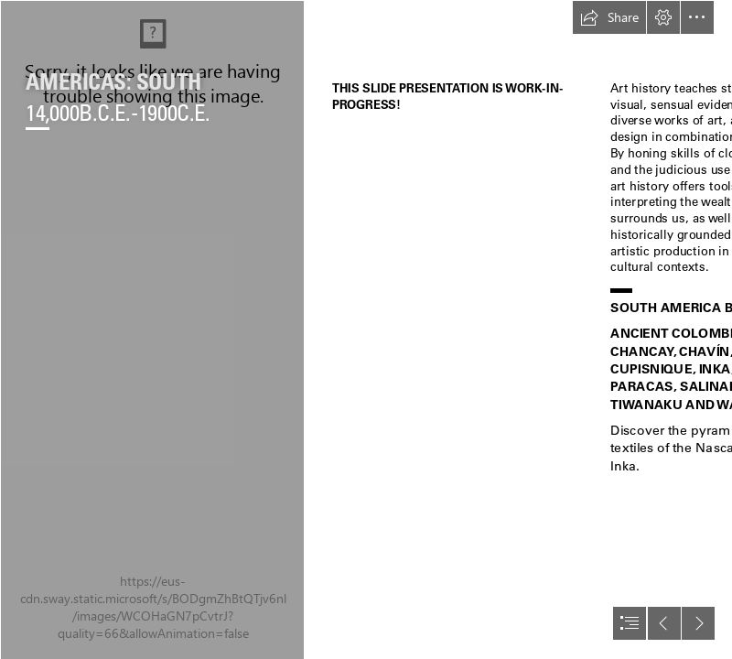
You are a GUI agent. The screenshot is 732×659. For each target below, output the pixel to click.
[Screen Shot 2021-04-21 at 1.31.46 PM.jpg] (152, 329)
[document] (366, 329)
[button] (609, 17)
